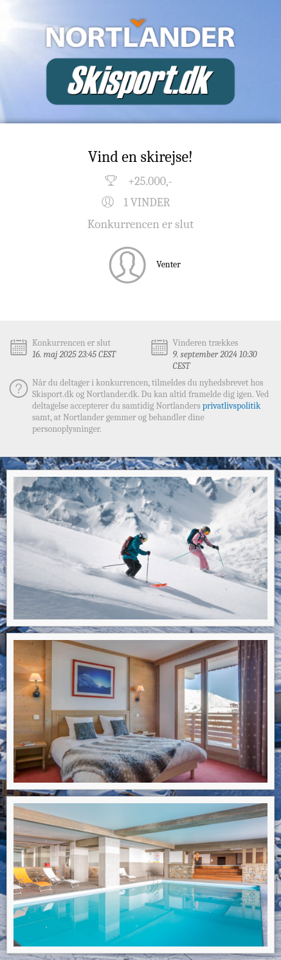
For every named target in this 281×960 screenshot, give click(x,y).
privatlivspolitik (232, 405)
